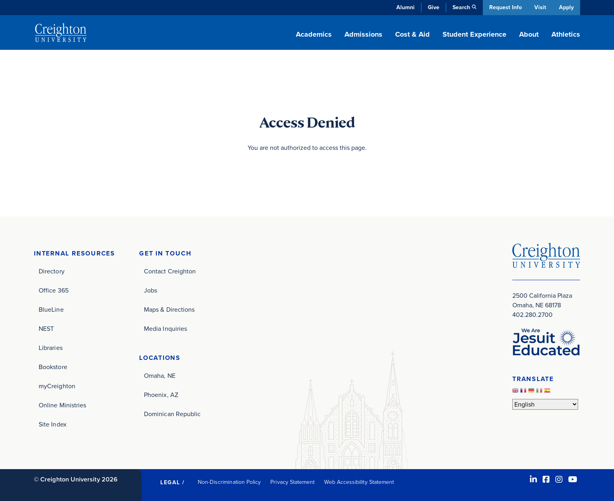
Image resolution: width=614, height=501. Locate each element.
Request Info (504, 7)
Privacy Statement (292, 482)
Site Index (53, 424)
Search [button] (460, 7)
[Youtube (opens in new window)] (572, 479)
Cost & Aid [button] (412, 34)
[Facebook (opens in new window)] (546, 479)
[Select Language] (545, 404)
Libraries (51, 347)
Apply (566, 7)
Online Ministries (62, 405)
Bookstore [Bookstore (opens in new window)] (53, 366)
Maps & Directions (169, 309)
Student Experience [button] (474, 34)
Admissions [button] (363, 34)
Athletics (565, 34)
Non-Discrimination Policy (229, 482)
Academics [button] (314, 34)
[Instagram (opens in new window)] (559, 479)
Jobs (150, 290)
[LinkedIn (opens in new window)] (533, 479)
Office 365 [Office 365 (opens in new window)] (54, 290)
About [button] (529, 34)
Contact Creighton (170, 271)
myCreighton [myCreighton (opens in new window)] (57, 386)
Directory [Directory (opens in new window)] (52, 271)
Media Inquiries (165, 328)
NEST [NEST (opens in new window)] (46, 328)
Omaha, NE (159, 375)
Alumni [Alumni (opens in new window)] (404, 7)
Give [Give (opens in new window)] (432, 7)
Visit (540, 7)
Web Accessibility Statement (359, 482)
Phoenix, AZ (161, 394)
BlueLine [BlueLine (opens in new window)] (51, 309)
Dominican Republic (172, 413)
